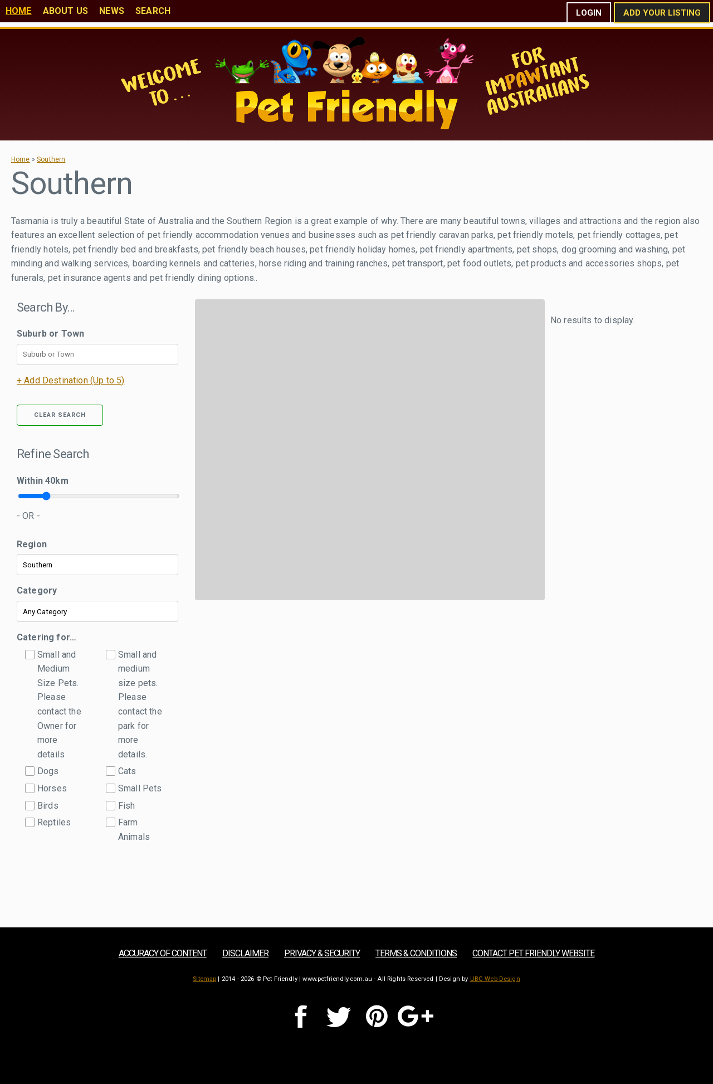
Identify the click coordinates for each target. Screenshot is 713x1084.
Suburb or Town (50, 333)
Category (37, 590)
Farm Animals (134, 829)
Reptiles (54, 822)
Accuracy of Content (163, 953)
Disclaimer (245, 953)
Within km (43, 480)
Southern (51, 159)
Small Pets (140, 788)
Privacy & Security (322, 953)
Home (19, 11)
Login (589, 13)
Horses (52, 788)
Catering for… (46, 637)
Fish (126, 805)
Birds (47, 805)
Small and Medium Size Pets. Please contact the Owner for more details (59, 704)
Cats (127, 771)
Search (152, 11)
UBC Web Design (495, 979)
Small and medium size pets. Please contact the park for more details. (140, 704)
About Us (65, 11)
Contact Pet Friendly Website (533, 953)
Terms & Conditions (416, 953)
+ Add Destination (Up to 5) (70, 380)
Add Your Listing (662, 13)
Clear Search (60, 415)
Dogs (48, 771)
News (111, 11)
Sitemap (204, 979)
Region (32, 544)
